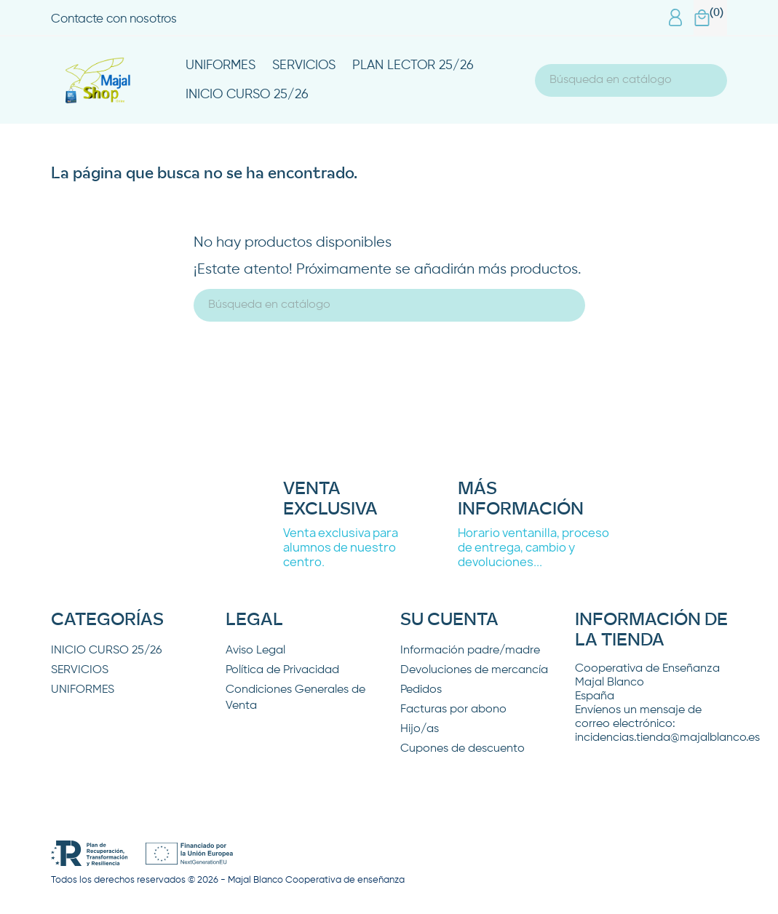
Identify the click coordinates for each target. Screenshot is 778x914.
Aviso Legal (255, 650)
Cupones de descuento (462, 749)
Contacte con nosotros (114, 19)
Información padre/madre (470, 650)
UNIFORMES (220, 65)
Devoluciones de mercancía (474, 670)
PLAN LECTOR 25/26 (413, 65)
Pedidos (421, 690)
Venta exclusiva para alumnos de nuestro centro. (340, 547)
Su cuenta (449, 620)
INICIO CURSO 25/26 (247, 94)
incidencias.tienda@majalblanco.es (667, 738)
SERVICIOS (304, 65)
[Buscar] (631, 80)
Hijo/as (419, 729)
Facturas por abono (453, 709)
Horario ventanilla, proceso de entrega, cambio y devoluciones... (533, 547)
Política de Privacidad (282, 670)
